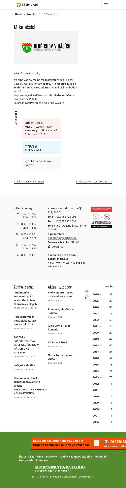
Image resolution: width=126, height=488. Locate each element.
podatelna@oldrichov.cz (62, 237)
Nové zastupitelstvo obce (92, 181)
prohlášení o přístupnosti (63, 476)
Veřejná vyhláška (24, 365)
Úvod (18, 14)
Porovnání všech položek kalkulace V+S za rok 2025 (25, 320)
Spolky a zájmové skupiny (75, 456)
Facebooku (45, 161)
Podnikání (101, 456)
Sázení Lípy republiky (30, 181)
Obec (40, 456)
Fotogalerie (26, 460)
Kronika (31, 14)
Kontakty (42, 460)
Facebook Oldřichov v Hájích (53, 470)
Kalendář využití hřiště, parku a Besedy (60, 466)
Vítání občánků (57, 342)
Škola (22, 456)
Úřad (31, 456)
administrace (86, 476)
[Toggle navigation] (105, 5)
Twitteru (30, 165)
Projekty (51, 456)
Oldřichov (43, 476)
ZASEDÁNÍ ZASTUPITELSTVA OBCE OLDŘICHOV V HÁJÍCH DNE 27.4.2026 (26, 344)
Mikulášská (34, 149)
